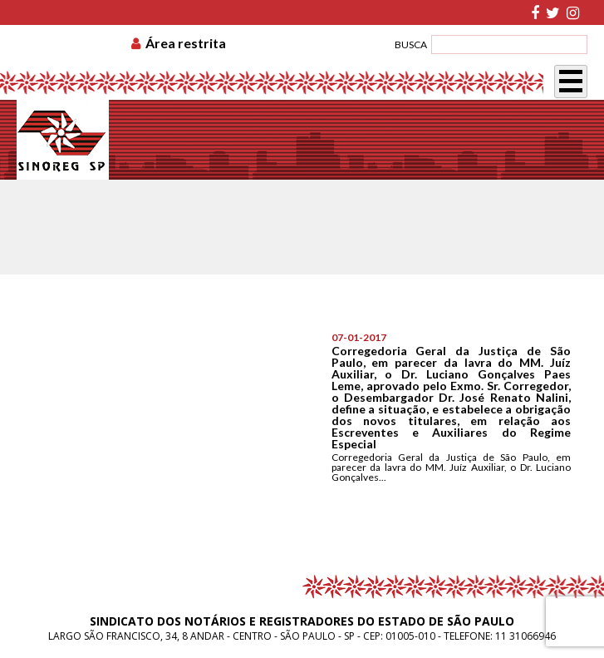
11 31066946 (525, 636)
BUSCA (411, 44)
